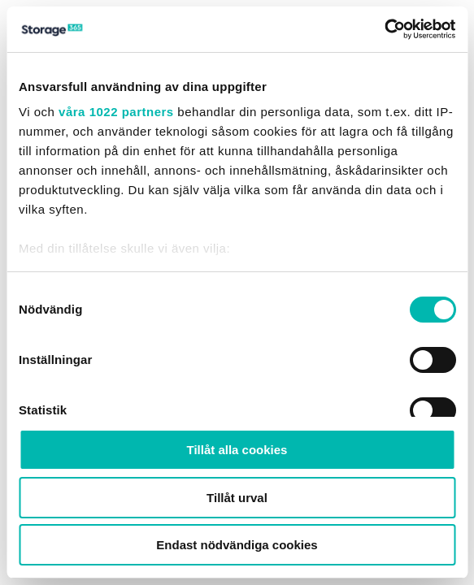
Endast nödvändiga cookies (236, 545)
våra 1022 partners (116, 112)
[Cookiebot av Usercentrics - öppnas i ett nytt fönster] (384, 29)
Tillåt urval (237, 498)
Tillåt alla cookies (237, 450)
